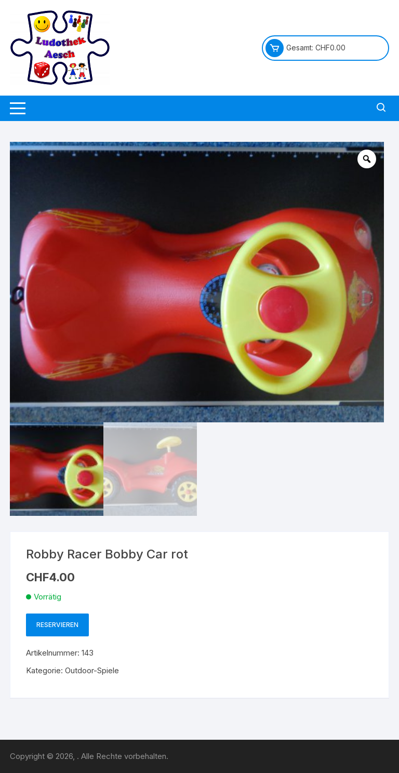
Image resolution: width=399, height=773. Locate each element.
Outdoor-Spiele (92, 670)
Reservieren (57, 625)
